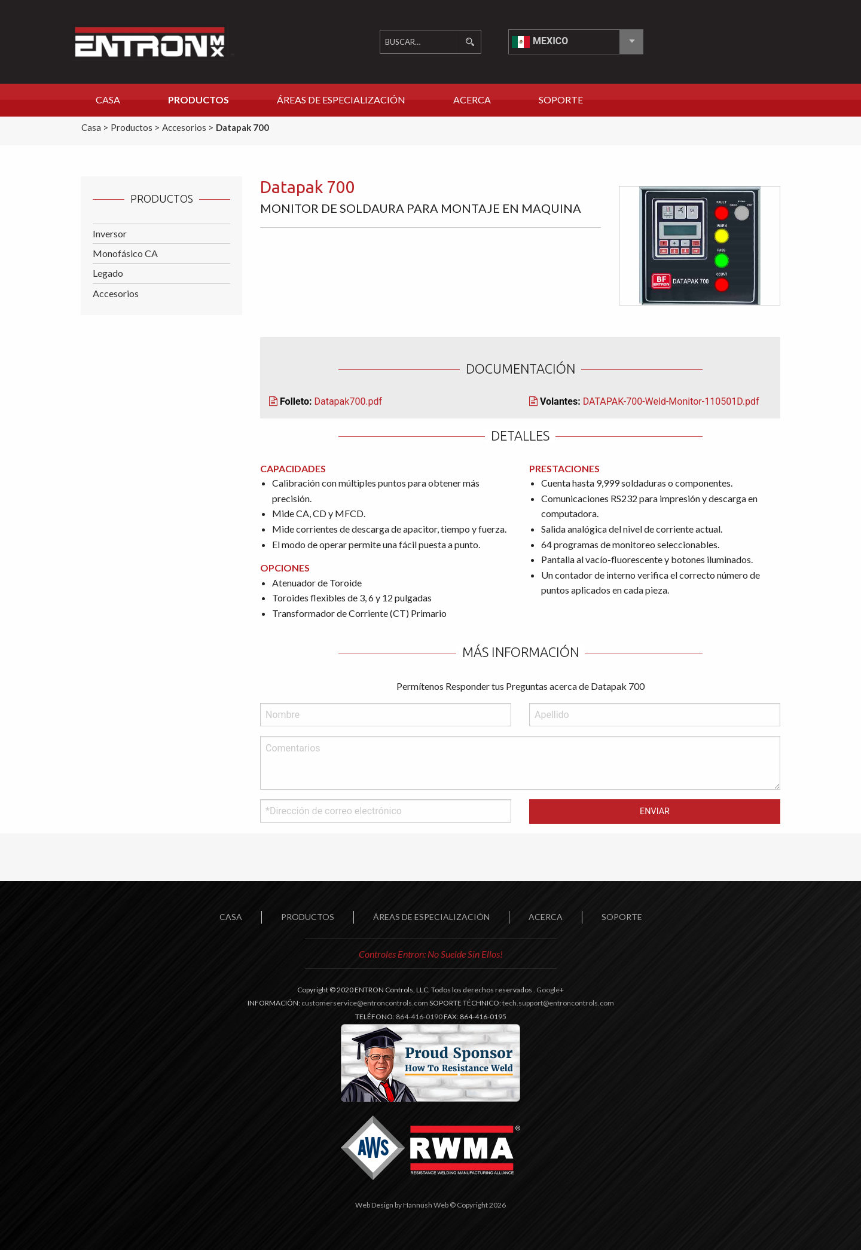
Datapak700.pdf (348, 401)
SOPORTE (622, 917)
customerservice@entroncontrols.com (364, 1002)
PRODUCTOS (307, 917)
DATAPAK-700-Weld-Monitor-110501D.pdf (671, 401)
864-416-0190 (419, 1016)
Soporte (561, 99)
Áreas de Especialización (341, 99)
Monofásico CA (125, 253)
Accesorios (116, 293)
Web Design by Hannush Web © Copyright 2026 (430, 1204)
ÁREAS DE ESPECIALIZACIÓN (431, 917)
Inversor (110, 233)
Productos (198, 99)
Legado (108, 273)
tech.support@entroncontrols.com (558, 1002)
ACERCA (546, 917)
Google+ (550, 989)
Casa (108, 99)
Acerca (472, 99)
